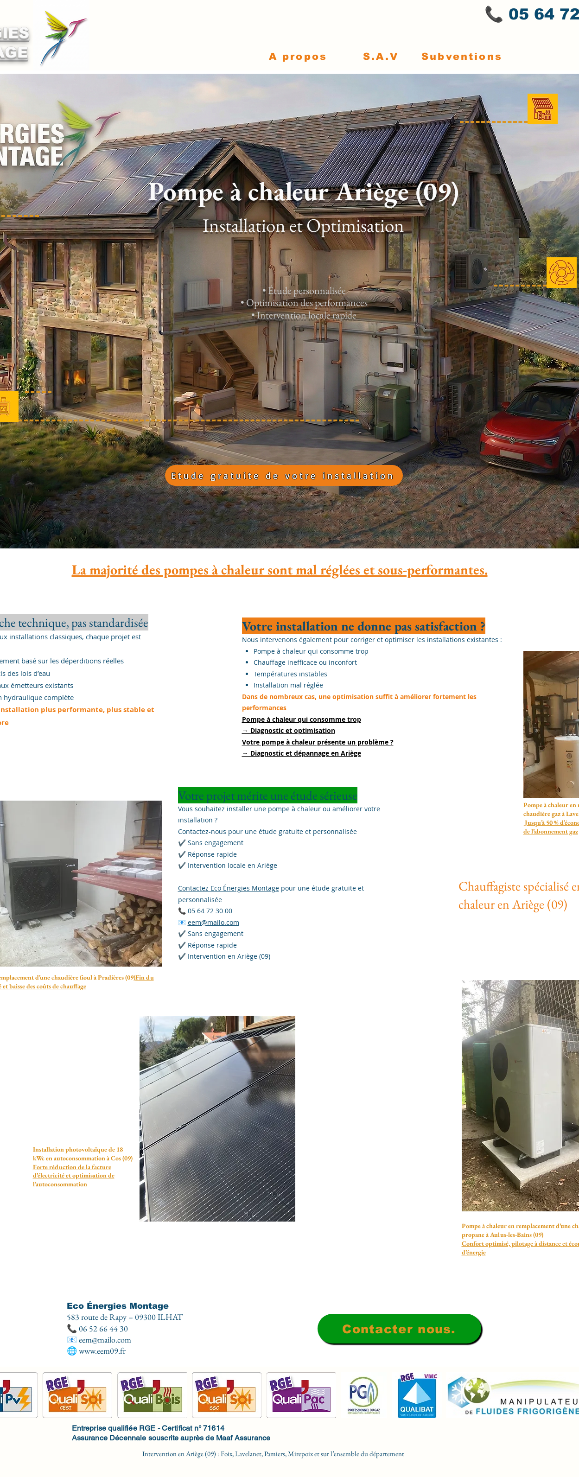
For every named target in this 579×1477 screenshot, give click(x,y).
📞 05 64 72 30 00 (205, 910)
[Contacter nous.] (399, 1328)
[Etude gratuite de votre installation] (284, 475)
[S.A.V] (381, 56)
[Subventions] (462, 56)
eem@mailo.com (213, 922)
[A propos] (298, 56)
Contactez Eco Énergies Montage (228, 888)
